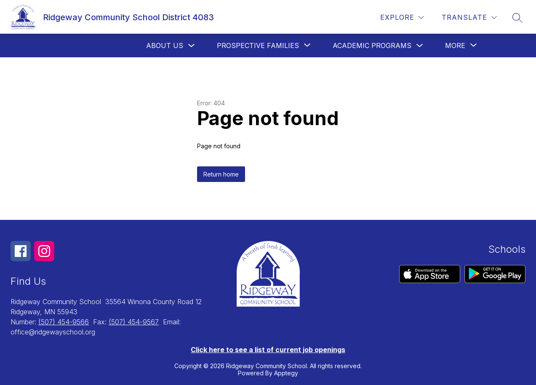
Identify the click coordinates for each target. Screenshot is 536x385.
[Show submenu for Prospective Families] (258, 45)
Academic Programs (372, 45)
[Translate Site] (469, 17)
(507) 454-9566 (63, 322)
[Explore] (402, 17)
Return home (221, 174)
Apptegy (286, 373)
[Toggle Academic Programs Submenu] (420, 45)
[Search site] (517, 18)
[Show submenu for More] (455, 45)
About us (164, 45)
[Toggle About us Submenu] (192, 45)
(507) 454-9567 (134, 322)
